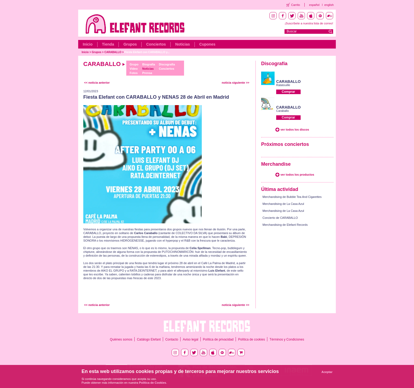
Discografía (167, 64)
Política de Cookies (152, 382)
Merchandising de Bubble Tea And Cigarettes (292, 196)
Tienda (108, 44)
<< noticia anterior (97, 82)
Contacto (171, 339)
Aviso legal (190, 339)
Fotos (133, 73)
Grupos (130, 44)
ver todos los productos (297, 174)
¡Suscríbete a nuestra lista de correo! (309, 23)
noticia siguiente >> (235, 82)
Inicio (88, 44)
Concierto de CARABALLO (280, 217)
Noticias (182, 44)
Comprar (288, 92)
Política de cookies (251, 339)
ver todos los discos (294, 129)
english (329, 4)
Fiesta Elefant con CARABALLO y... (147, 52)
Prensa (147, 73)
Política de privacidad (218, 339)
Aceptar (327, 372)
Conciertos (156, 44)
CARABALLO (113, 52)
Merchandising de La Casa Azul (283, 203)
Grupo (133, 64)
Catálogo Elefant (149, 339)
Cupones (207, 44)
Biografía (148, 64)
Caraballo (282, 110)
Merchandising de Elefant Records (285, 224)
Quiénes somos (121, 339)
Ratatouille (283, 85)
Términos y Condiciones (286, 339)
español (314, 4)
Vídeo (133, 68)
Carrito (295, 4)
